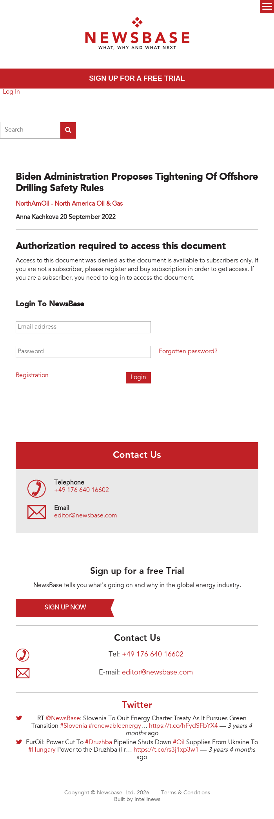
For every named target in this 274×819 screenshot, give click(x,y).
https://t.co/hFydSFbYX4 (183, 726)
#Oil (179, 742)
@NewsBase (63, 719)
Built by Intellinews (137, 800)
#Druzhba (98, 742)
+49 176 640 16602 (81, 490)
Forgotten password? (188, 352)
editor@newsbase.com (85, 516)
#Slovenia (73, 726)
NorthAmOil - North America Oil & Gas (69, 204)
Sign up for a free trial (137, 78)
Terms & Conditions (185, 793)
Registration (32, 375)
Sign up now (65, 608)
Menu (267, 6)
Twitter (137, 705)
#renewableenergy (115, 726)
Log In (11, 92)
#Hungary (42, 750)
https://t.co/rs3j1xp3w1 (166, 750)
